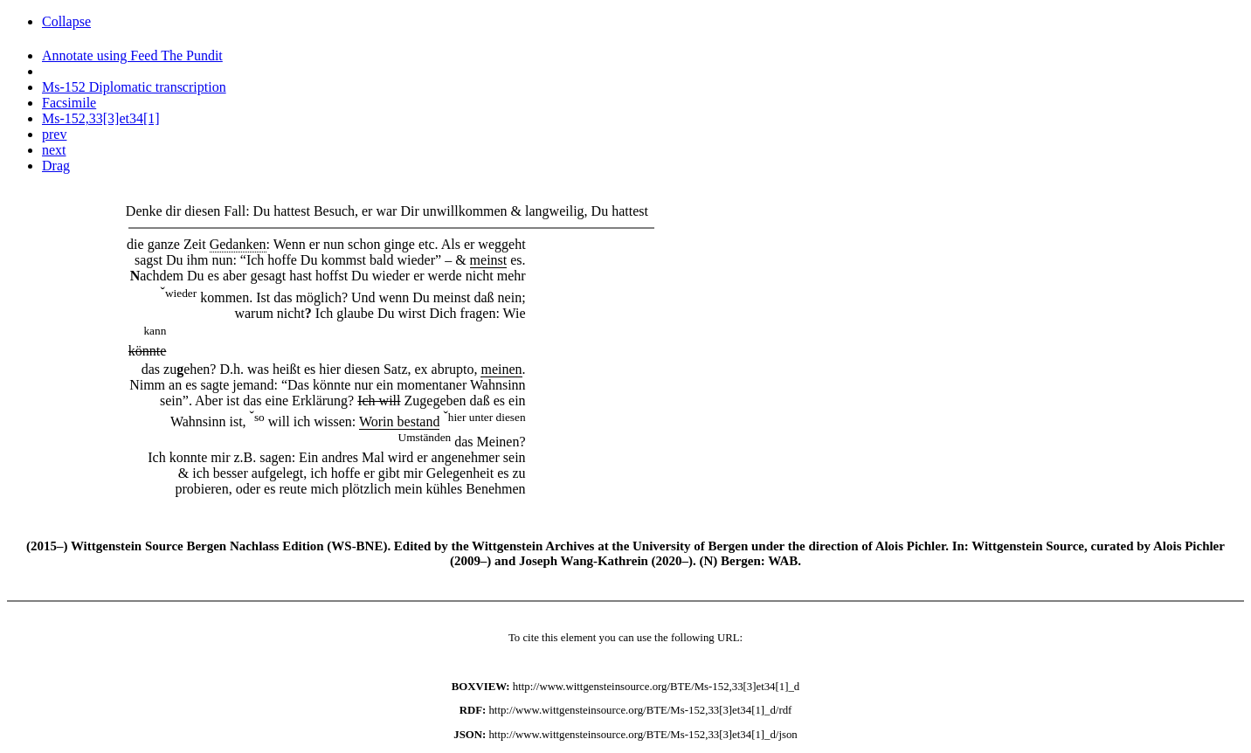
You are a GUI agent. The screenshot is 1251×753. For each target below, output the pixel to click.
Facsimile (69, 102)
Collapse (66, 21)
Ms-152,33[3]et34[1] (101, 118)
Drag (56, 165)
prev (54, 134)
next (54, 149)
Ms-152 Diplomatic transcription (134, 86)
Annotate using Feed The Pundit (132, 55)
